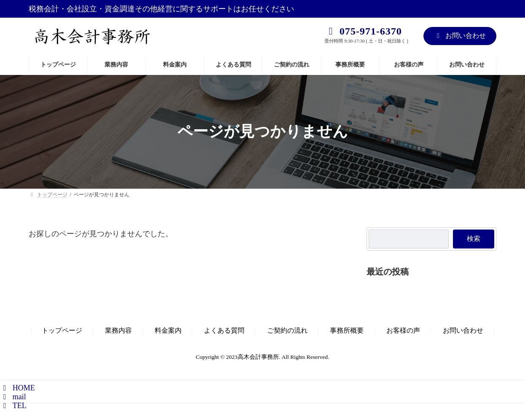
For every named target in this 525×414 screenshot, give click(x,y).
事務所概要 (347, 330)
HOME (17, 388)
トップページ (62, 330)
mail (13, 397)
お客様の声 (403, 330)
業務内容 (118, 330)
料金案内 (168, 330)
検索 (473, 238)
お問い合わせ (460, 35)
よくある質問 (224, 330)
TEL (13, 405)
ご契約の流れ (287, 330)
